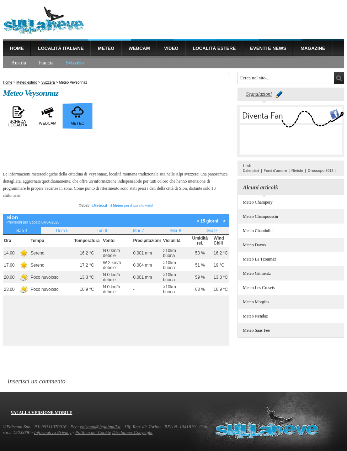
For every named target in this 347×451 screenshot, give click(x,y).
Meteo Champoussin (260, 216)
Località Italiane (61, 48)
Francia (45, 62)
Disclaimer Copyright (132, 432)
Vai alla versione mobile (41, 412)
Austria (18, 62)
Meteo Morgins (256, 301)
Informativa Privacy (52, 432)
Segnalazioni (259, 94)
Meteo (106, 48)
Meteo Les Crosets (259, 287)
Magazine (312, 48)
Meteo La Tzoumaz (259, 259)
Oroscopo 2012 (320, 171)
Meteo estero (26, 82)
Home (17, 48)
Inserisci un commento (36, 381)
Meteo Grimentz (257, 273)
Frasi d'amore (275, 171)
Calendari (251, 171)
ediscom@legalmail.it (100, 426)
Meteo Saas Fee (256, 330)
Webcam (139, 48)
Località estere (214, 48)
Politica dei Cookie (93, 432)
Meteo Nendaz (255, 316)
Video (171, 48)
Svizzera (75, 62)
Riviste (297, 171)
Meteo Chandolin (258, 230)
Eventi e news (268, 48)
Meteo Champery (258, 202)
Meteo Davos (254, 244)
